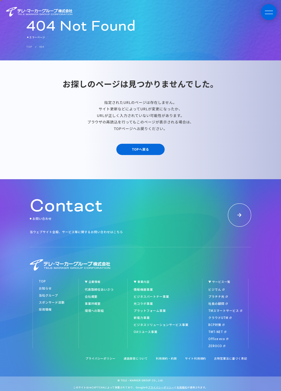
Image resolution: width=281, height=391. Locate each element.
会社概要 (91, 296)
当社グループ (48, 295)
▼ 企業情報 (93, 282)
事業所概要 (93, 303)
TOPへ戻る (140, 149)
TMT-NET (217, 331)
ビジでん (216, 289)
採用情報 (45, 309)
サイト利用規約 (195, 358)
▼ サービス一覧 (219, 282)
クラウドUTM (219, 317)
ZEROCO (216, 345)
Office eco (218, 338)
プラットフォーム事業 (150, 310)
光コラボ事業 (143, 303)
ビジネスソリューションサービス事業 (161, 324)
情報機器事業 (143, 289)
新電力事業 (142, 317)
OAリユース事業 (145, 331)
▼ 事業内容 (142, 282)
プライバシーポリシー (101, 358)
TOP (42, 281)
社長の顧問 (218, 303)
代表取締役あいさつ (99, 289)
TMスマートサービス (225, 310)
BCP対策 (216, 324)
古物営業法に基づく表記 (230, 358)
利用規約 (182, 387)
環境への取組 (94, 310)
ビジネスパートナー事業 (151, 296)
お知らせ (45, 288)
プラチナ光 (218, 296)
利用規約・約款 (166, 358)
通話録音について (136, 358)
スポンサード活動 (52, 302)
